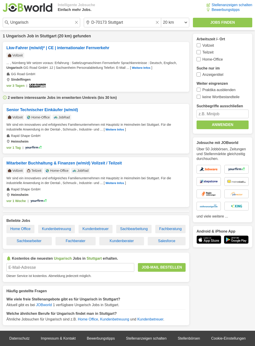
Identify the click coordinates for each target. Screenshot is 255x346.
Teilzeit (208, 52)
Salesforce (166, 241)
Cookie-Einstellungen (228, 338)
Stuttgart (48, 36)
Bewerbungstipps (226, 10)
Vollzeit (208, 45)
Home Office (20, 229)
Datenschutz (19, 338)
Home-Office (212, 59)
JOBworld (44, 305)
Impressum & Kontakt (58, 338)
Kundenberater (122, 241)
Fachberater (75, 241)
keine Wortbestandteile (220, 97)
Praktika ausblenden (219, 90)
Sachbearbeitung (134, 229)
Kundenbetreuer (95, 229)
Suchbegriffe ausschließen (220, 106)
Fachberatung (170, 229)
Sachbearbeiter (29, 241)
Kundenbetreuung (56, 229)
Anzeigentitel (212, 75)
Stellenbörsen (189, 338)
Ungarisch (16, 36)
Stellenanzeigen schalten (232, 5)
